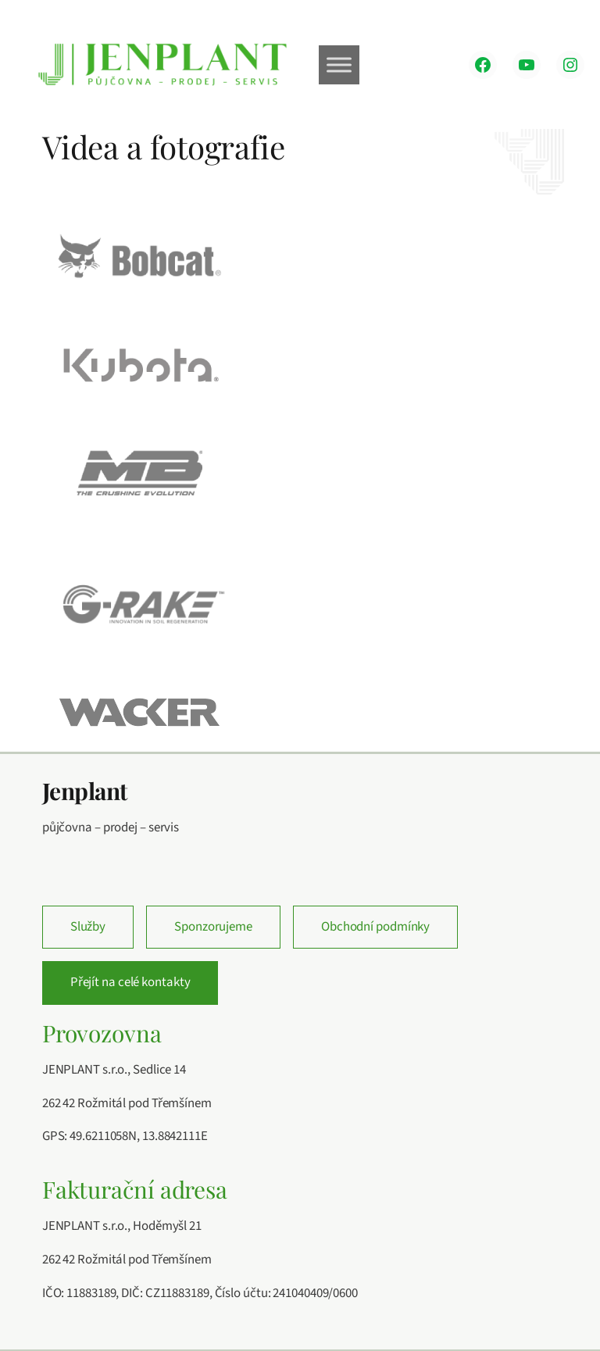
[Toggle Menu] (339, 64)
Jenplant (84, 790)
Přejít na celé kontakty (130, 982)
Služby (87, 926)
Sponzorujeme (213, 926)
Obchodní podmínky (375, 926)
